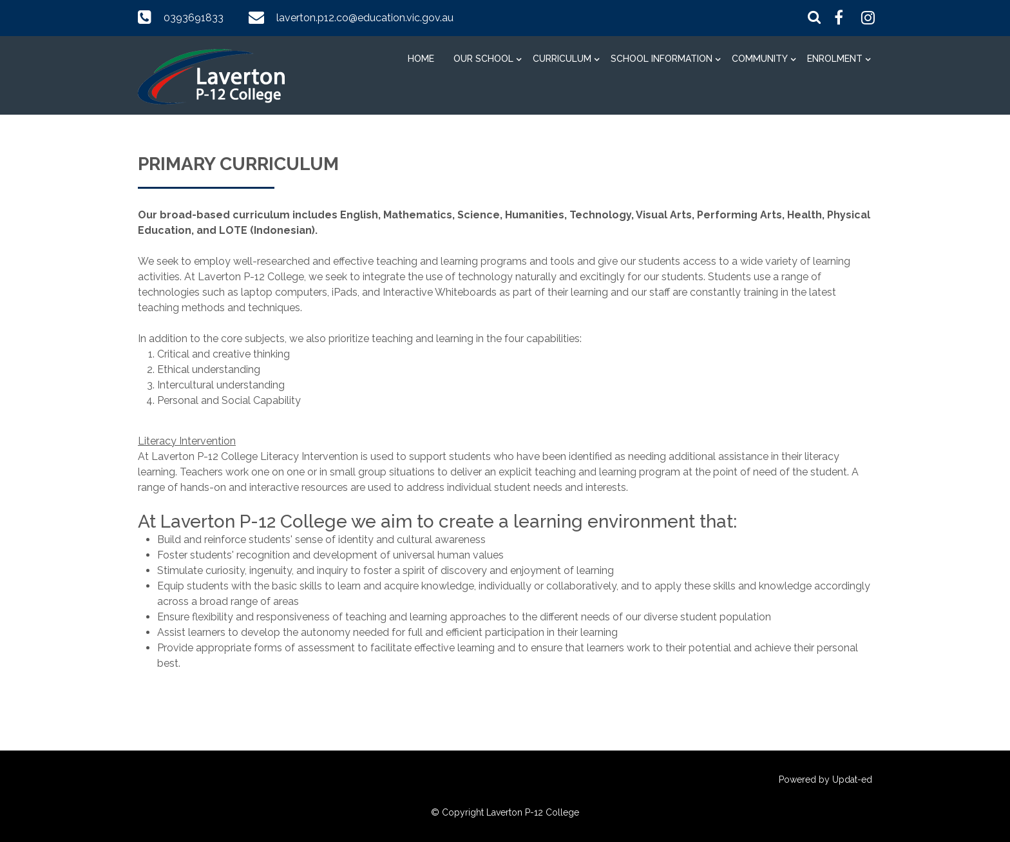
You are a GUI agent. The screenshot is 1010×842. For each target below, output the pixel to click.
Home (421, 58)
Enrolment (834, 58)
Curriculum (562, 58)
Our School (483, 58)
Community (760, 58)
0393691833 (194, 18)
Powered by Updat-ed (825, 779)
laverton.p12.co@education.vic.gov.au (364, 18)
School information (661, 58)
